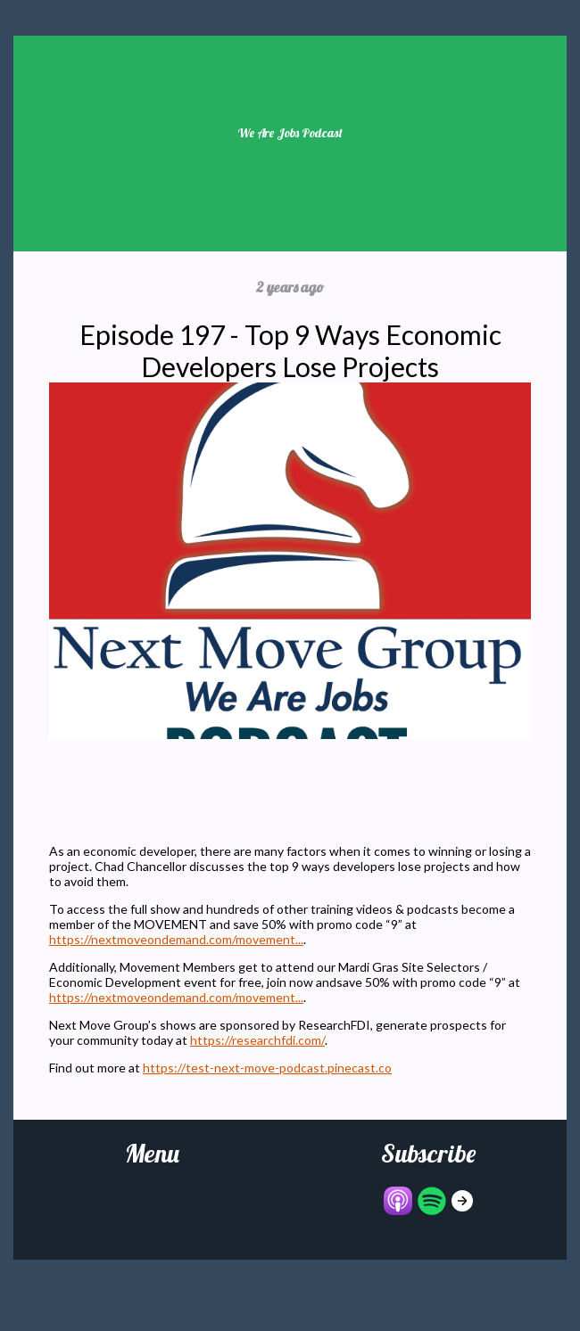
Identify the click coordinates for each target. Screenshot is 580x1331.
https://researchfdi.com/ (257, 1040)
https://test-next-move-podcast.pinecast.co (267, 1067)
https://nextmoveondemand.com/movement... (176, 939)
